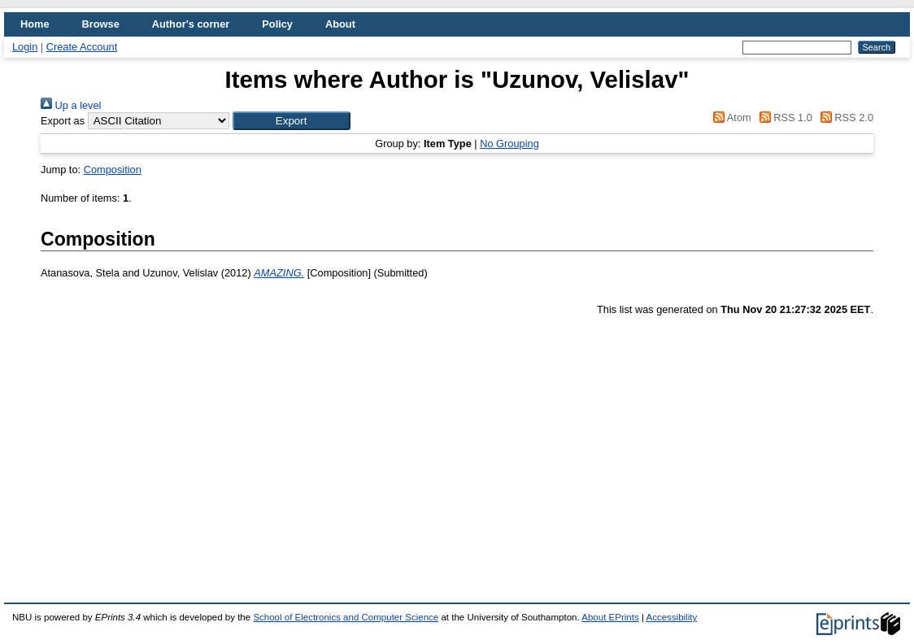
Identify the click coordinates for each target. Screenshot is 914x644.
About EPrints (609, 617)
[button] (291, 120)
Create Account (82, 47)
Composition (112, 169)
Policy (277, 24)
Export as (63, 121)
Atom (729, 117)
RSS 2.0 (844, 117)
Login (24, 47)
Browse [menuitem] (101, 24)
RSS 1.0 (783, 117)
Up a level (71, 105)
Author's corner (190, 24)
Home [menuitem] (35, 24)
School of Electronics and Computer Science (345, 617)
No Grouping (509, 143)
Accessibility (671, 617)
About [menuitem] (340, 24)
